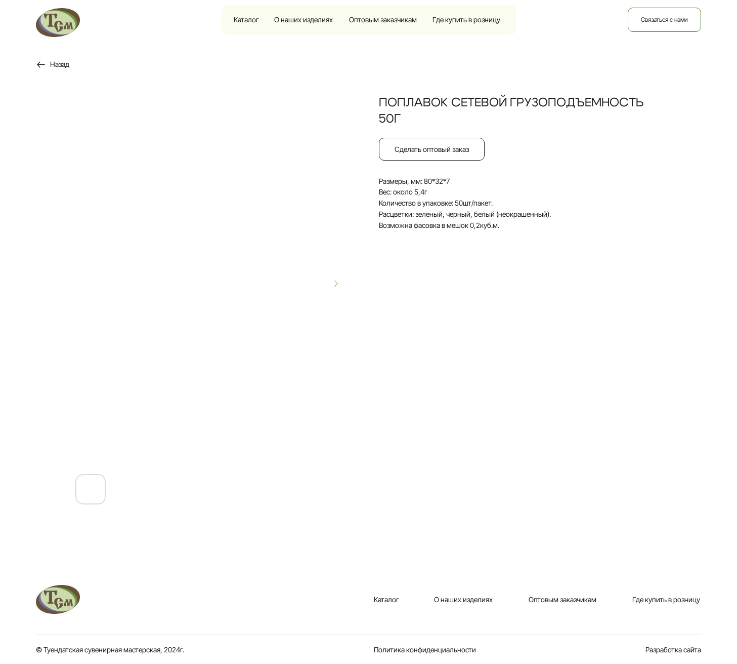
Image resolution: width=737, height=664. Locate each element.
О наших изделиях (303, 19)
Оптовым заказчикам (383, 19)
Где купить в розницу (466, 19)
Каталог (246, 19)
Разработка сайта (673, 649)
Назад (59, 64)
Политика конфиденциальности (425, 649)
